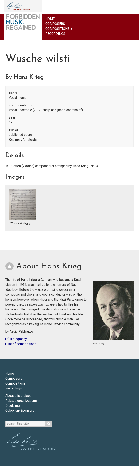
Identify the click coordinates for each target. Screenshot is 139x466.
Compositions (57, 29)
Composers (55, 24)
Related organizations (21, 401)
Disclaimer (13, 406)
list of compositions (20, 344)
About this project (18, 396)
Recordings (55, 34)
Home (50, 19)
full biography (16, 339)
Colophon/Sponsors (19, 411)
